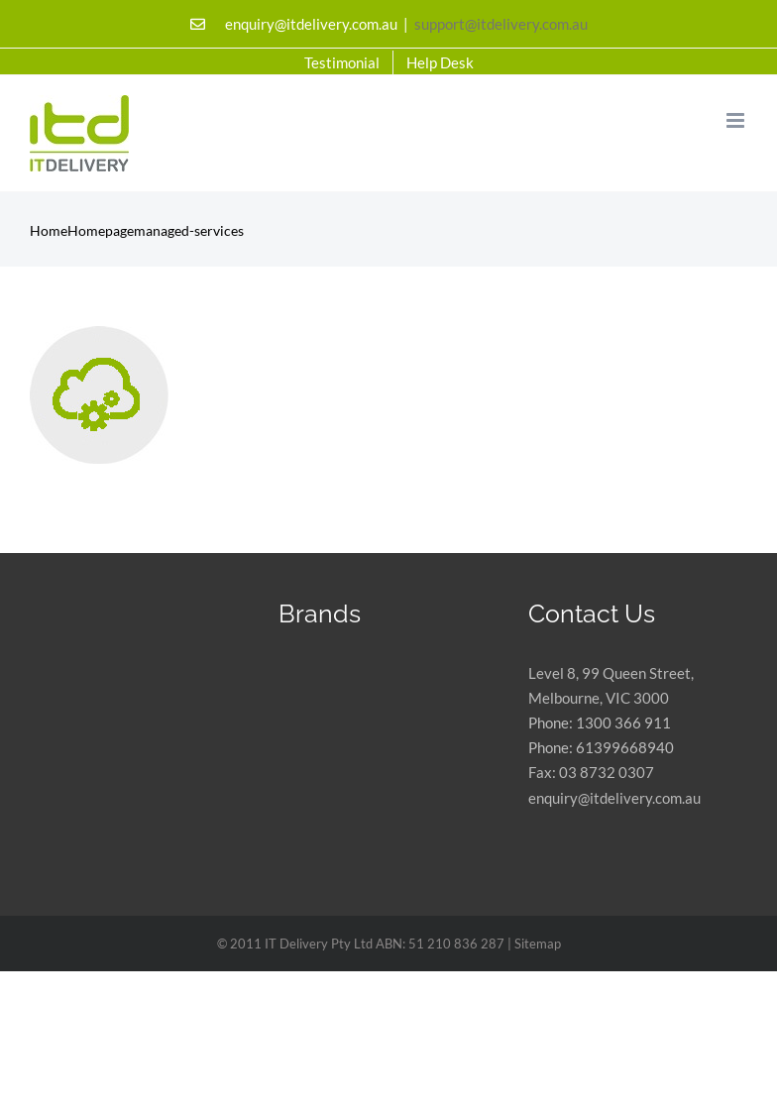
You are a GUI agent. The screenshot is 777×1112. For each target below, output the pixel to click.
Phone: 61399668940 (601, 747)
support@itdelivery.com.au (501, 24)
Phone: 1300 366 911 (599, 722)
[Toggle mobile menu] (736, 120)
